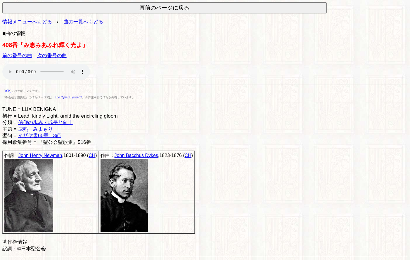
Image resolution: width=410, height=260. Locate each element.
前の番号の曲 (17, 55)
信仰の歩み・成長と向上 (45, 122)
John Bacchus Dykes (136, 155)
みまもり (43, 129)
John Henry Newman (40, 155)
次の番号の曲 (52, 55)
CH (92, 155)
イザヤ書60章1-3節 (39, 135)
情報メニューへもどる (27, 22)
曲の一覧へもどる (83, 22)
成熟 (23, 129)
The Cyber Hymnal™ (68, 97)
